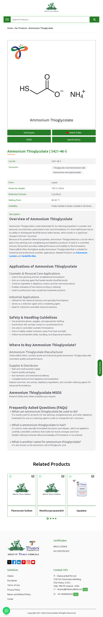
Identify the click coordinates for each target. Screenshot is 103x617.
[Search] (94, 19)
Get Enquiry (29, 132)
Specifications (73, 139)
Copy (84, 589)
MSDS (29, 139)
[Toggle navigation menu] (7, 19)
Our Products (21, 28)
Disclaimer (12, 580)
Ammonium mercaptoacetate (67, 172)
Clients (10, 576)
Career (10, 599)
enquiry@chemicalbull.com (67, 589)
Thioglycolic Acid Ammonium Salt (69, 168)
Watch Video (73, 132)
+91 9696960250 (62, 594)
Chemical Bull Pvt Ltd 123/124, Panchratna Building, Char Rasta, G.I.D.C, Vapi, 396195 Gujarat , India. (67, 581)
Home (10, 28)
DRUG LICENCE (60, 546)
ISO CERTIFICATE (61, 551)
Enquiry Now (100, 368)
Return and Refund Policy (19, 594)
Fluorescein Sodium (21, 510)
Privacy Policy (13, 590)
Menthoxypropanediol (51, 510)
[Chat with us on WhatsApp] (6, 610)
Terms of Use (13, 585)
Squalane (81, 510)
